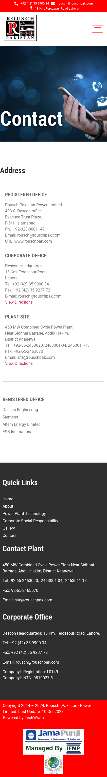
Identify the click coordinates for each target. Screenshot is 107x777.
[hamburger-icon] (97, 29)
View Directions (19, 302)
